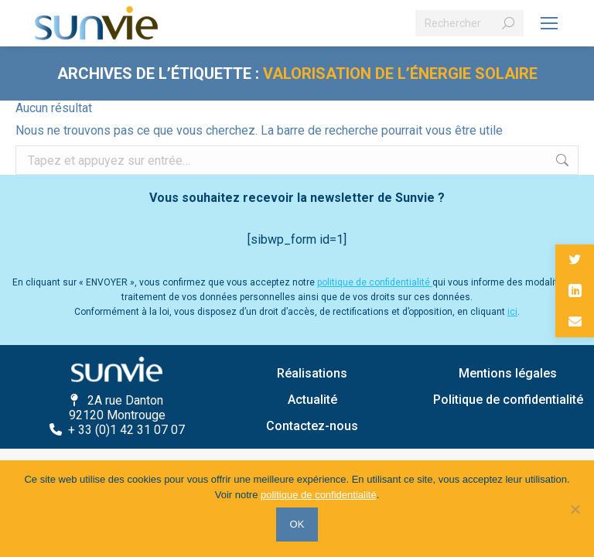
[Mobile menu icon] (549, 23)
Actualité (312, 399)
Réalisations (312, 373)
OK (297, 524)
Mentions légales (508, 373)
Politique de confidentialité (508, 399)
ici (512, 311)
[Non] (574, 509)
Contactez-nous (312, 426)
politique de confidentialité (374, 282)
